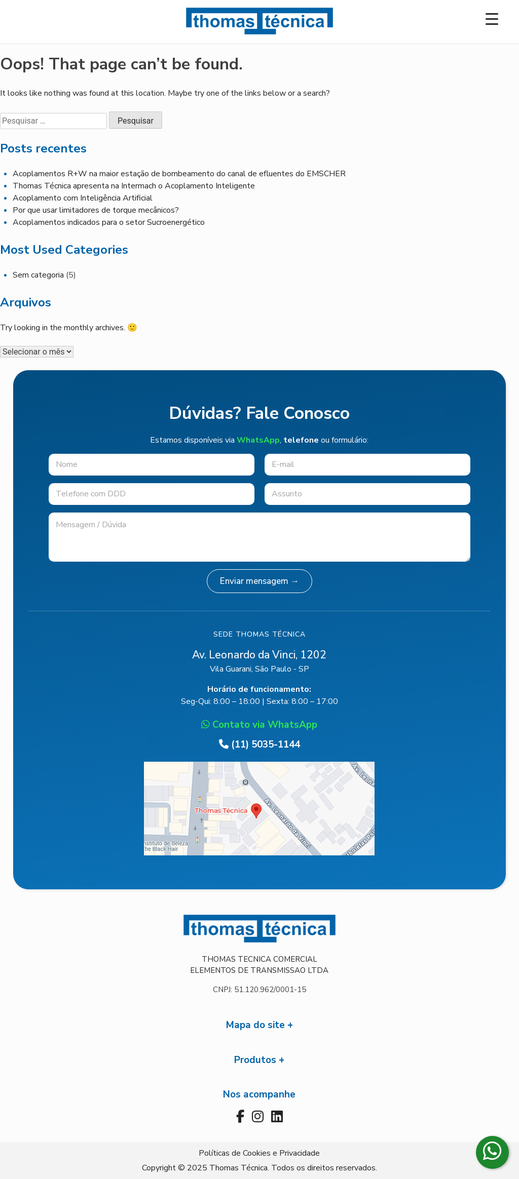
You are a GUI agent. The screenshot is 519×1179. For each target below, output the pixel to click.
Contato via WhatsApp (259, 724)
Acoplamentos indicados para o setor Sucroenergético (109, 222)
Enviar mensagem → (259, 581)
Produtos (255, 1060)
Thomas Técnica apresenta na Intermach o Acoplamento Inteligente (134, 185)
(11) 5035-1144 (259, 744)
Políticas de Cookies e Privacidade (259, 1153)
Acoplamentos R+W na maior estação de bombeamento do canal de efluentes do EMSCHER (179, 173)
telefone (301, 440)
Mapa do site (255, 1025)
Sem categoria (38, 275)
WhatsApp (258, 440)
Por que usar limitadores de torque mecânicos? (96, 210)
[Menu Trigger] (491, 19)
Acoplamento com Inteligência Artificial (83, 198)
